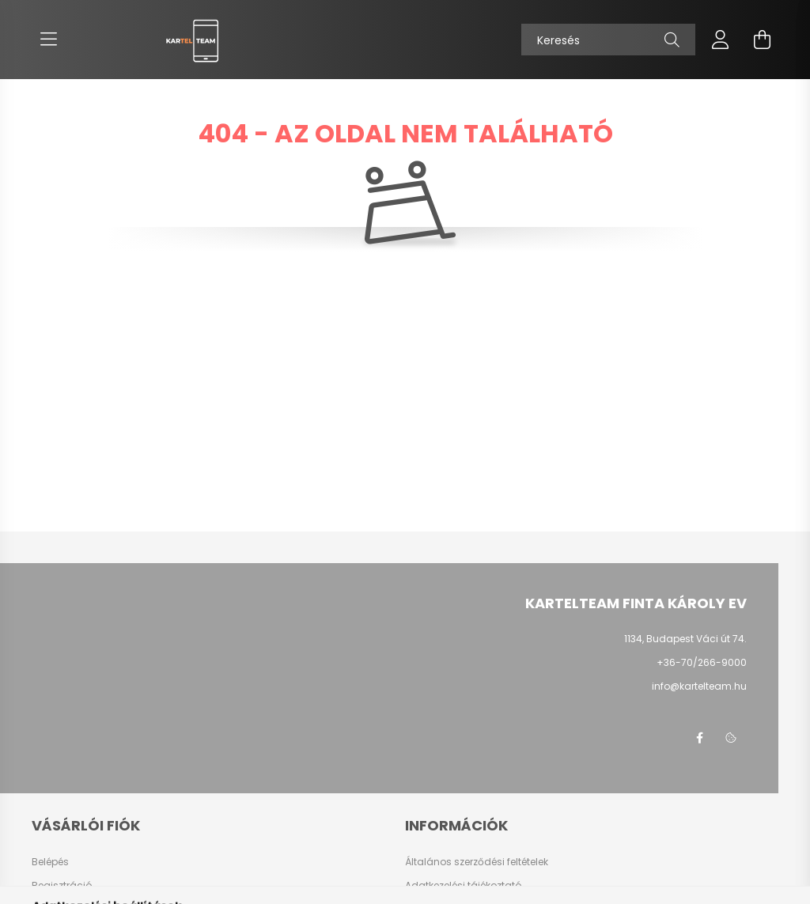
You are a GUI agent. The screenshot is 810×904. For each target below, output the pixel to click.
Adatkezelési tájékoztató (463, 885)
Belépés (50, 862)
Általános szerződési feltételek (476, 862)
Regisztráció (62, 885)
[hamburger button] (48, 39)
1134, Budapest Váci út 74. (685, 638)
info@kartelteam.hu (699, 686)
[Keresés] (608, 39)
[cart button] (762, 39)
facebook (699, 738)
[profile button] (720, 39)
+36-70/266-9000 (702, 662)
